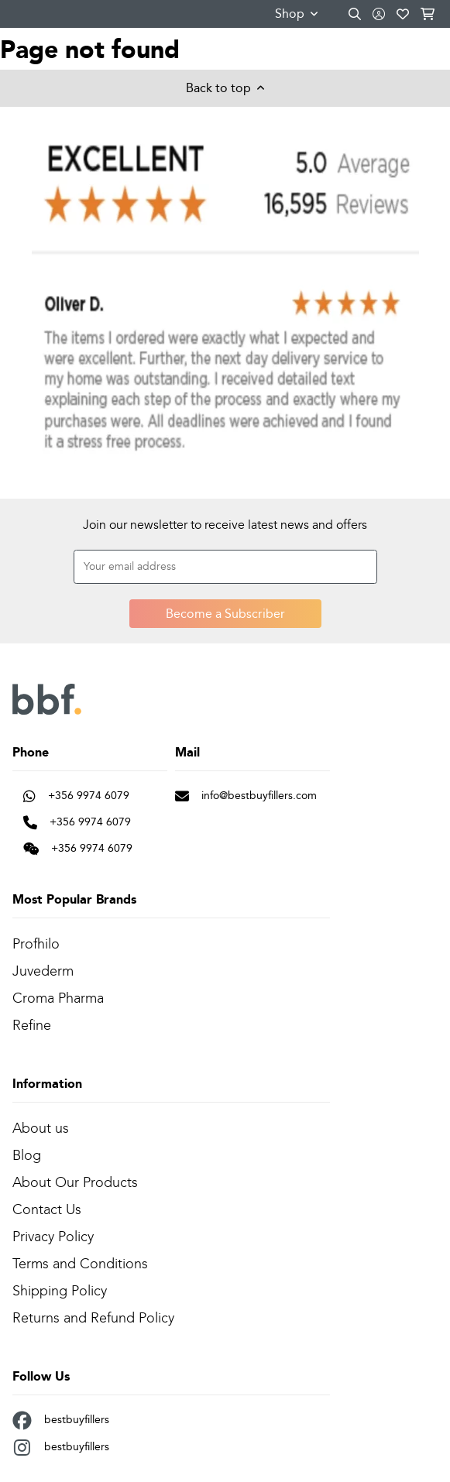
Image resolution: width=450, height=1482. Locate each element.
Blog (26, 1155)
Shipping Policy (59, 1290)
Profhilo (36, 943)
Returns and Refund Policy (93, 1317)
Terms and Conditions (80, 1263)
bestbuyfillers (60, 1420)
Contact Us (46, 1209)
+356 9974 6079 (76, 795)
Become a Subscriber (225, 613)
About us (40, 1128)
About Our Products (75, 1182)
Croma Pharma (58, 998)
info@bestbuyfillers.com (246, 795)
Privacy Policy (53, 1236)
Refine (31, 1025)
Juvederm (43, 970)
